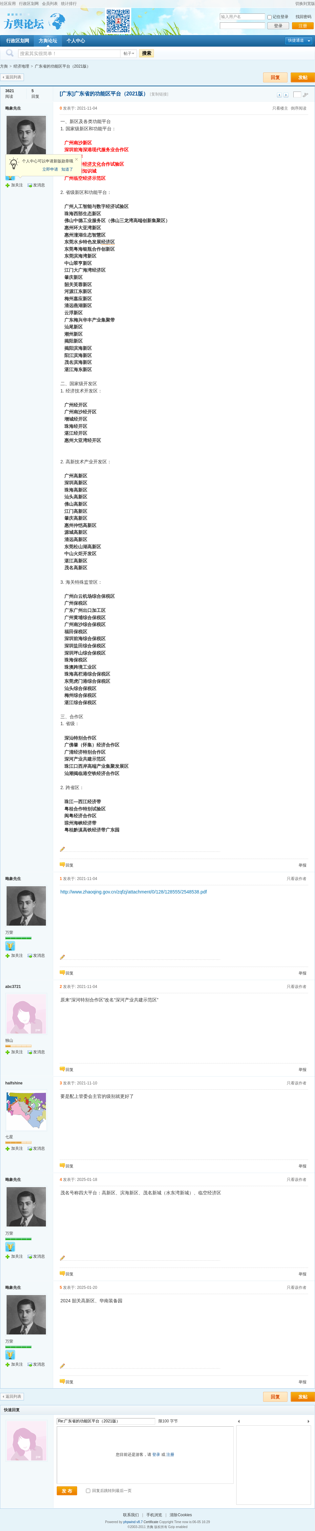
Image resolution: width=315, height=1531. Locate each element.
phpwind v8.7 (133, 1522)
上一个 (239, 1422)
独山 (9, 1040)
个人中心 (76, 40)
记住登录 (280, 16)
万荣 (9, 932)
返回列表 (13, 77)
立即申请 (50, 169)
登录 (278, 25)
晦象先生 (13, 108)
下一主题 (286, 95)
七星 (9, 1137)
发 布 (67, 1491)
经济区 (108, 241)
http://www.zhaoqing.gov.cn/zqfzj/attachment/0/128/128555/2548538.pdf (133, 891)
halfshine (14, 1083)
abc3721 (13, 986)
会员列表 (50, 3)
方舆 (4, 66)
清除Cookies (181, 1515)
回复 (275, 77)
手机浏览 (154, 1515)
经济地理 (21, 66)
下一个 (310, 1422)
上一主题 (279, 95)
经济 (87, 164)
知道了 (67, 169)
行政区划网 (29, 3)
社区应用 (8, 3)
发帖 (302, 77)
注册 (303, 25)
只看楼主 (280, 108)
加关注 (17, 185)
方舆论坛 (48, 40)
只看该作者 (296, 878)
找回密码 (303, 16)
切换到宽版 (305, 3)
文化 (96, 164)
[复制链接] (159, 94)
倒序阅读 (298, 108)
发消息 (39, 185)
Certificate (150, 1522)
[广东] (67, 93)
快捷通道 (296, 40)
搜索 (146, 53)
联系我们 (131, 1515)
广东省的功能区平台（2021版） (63, 66)
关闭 (76, 159)
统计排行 (69, 3)
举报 (302, 865)
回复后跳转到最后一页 (109, 1490)
